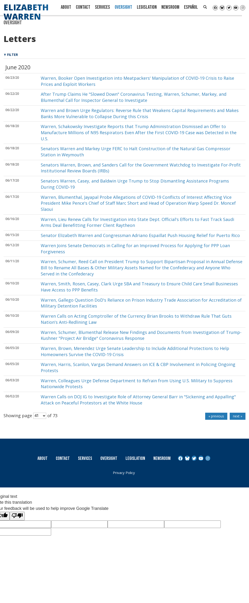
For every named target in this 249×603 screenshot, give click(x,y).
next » (237, 416)
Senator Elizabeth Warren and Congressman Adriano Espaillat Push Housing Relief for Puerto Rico (140, 235)
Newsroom (170, 7)
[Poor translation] (17, 516)
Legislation (147, 7)
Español (191, 7)
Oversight (123, 7)
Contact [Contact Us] (83, 7)
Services (102, 7)
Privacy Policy (124, 472)
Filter (11, 54)
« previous (216, 416)
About (66, 7)
